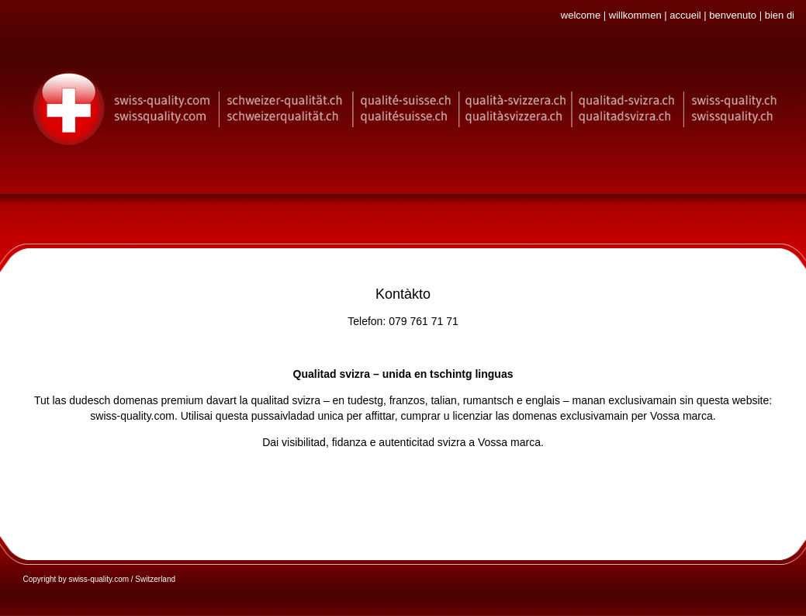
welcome (580, 15)
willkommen (635, 15)
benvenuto (732, 15)
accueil (684, 15)
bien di (779, 15)
